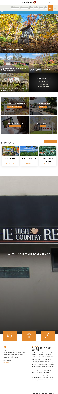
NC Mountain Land (44, 84)
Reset (55, 8)
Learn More (43, 125)
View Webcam (43, 106)
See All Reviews (7, 362)
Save (55, 7)
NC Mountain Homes (43, 83)
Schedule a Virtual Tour (14, 125)
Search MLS (50, 7)
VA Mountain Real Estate (43, 86)
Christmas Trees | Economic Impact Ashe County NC (47, 160)
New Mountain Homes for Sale (15, 106)
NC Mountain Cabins (43, 81)
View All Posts (50, 141)
